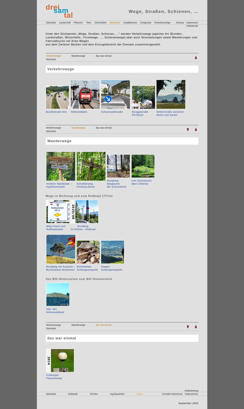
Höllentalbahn (79, 112)
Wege (140, 394)
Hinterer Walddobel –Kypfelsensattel (59, 185)
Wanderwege (78, 56)
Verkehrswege (53, 56)
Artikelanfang (191, 390)
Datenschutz (191, 394)
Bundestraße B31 (56, 112)
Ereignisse (145, 22)
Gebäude (73, 394)
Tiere (88, 22)
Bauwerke (115, 22)
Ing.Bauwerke (117, 394)
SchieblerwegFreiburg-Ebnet (86, 185)
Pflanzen (78, 22)
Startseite (51, 22)
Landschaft (64, 22)
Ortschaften (100, 22)
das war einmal (104, 56)
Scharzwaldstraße (112, 112)
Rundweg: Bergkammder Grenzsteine (116, 183)
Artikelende (192, 26)
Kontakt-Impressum (172, 394)
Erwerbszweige (162, 22)
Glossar (180, 22)
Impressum (192, 22)
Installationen (130, 22)
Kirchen (94, 394)
